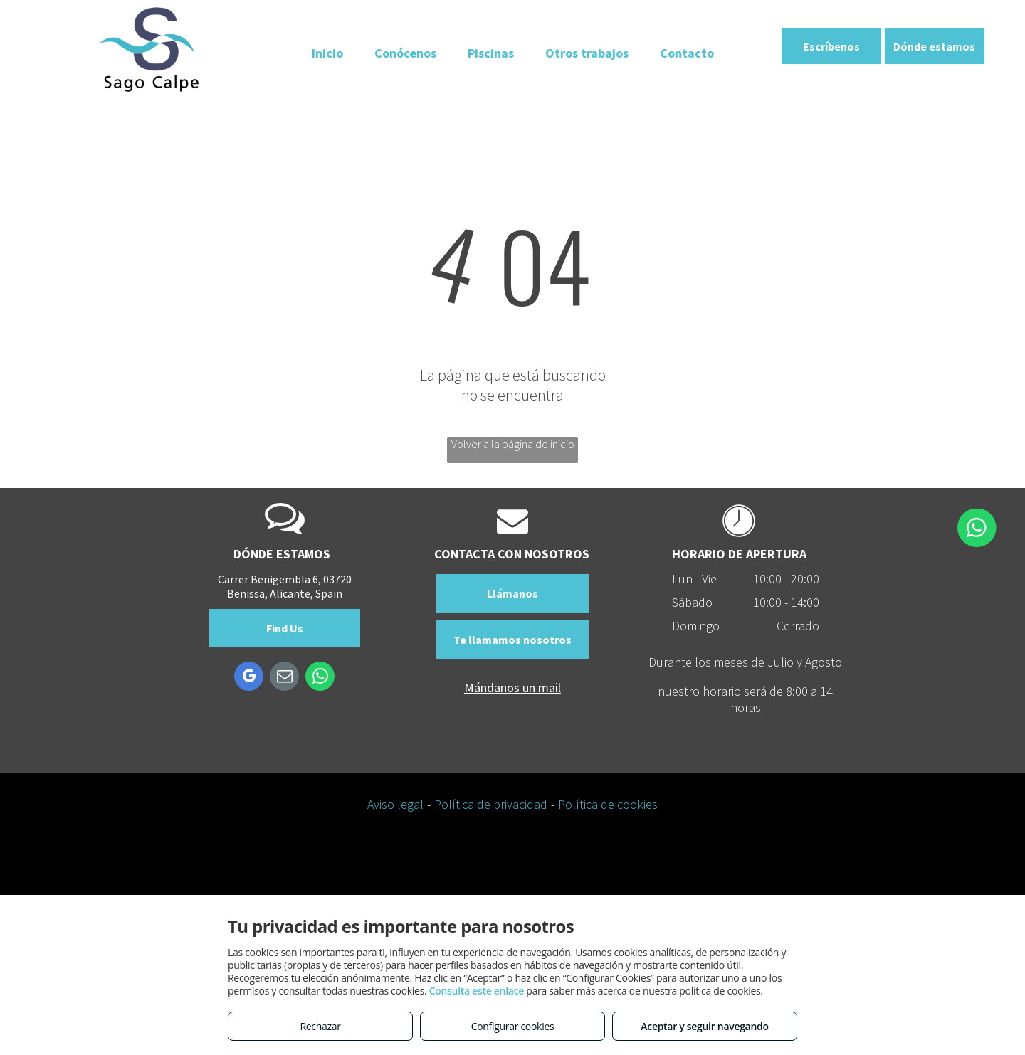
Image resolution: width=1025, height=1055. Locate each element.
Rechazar (320, 1026)
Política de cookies (608, 804)
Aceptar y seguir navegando (704, 1026)
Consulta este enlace (476, 990)
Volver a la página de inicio (512, 444)
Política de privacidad (490, 804)
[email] (284, 678)
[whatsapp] (320, 678)
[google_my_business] (248, 678)
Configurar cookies (512, 1026)
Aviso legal (395, 804)
